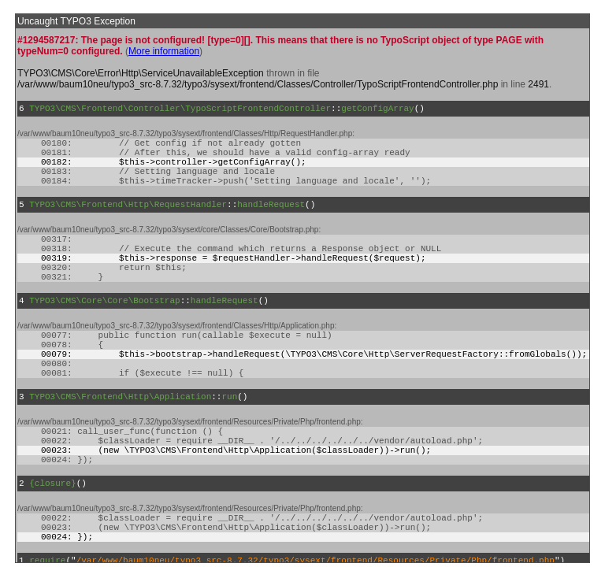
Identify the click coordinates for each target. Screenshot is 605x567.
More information (163, 51)
